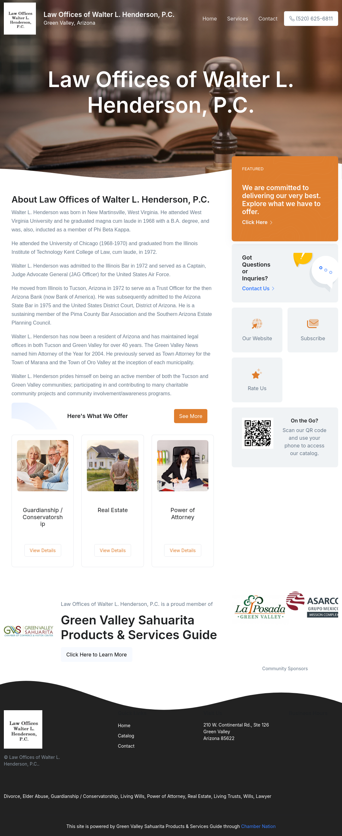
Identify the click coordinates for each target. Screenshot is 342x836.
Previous (227, 624)
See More (191, 416)
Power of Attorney (183, 513)
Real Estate (113, 510)
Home (210, 18)
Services (237, 18)
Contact (267, 18)
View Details (43, 550)
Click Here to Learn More (96, 654)
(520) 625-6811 (311, 18)
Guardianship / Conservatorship (43, 517)
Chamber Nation (258, 826)
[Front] (21, 19)
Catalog (126, 735)
